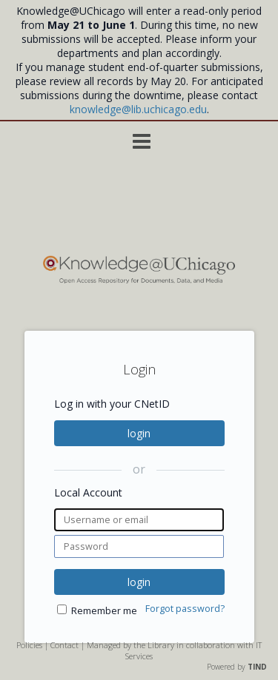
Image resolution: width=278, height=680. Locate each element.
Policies (29, 644)
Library (161, 644)
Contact (64, 644)
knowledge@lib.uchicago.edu (138, 109)
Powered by (237, 667)
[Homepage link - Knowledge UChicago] (139, 280)
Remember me (104, 611)
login (139, 433)
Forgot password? (185, 608)
